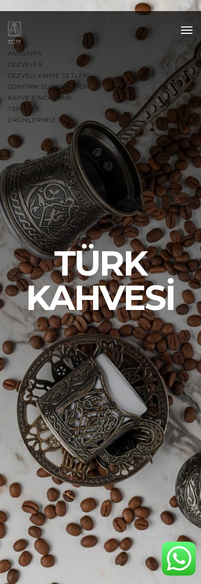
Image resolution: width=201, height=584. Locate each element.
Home (58, 349)
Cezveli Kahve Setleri (48, 75)
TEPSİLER (24, 109)
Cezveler (25, 64)
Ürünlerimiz (32, 120)
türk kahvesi (123, 349)
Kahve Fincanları (40, 98)
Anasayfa (25, 53)
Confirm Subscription (49, 87)
